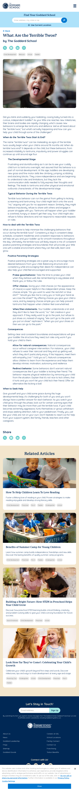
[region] (39, 778)
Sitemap (6, 748)
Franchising (51, 748)
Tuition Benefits (53, 752)
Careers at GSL (53, 734)
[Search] (64, 20)
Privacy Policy (63, 778)
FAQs (5, 745)
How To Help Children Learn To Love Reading (33, 492)
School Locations (54, 737)
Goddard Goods (9, 752)
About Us (6, 734)
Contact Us (51, 745)
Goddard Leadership (11, 741)
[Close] (75, 768)
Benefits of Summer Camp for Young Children (33, 547)
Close (39, 786)
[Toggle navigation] (75, 6)
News (5, 737)
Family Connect (53, 741)
